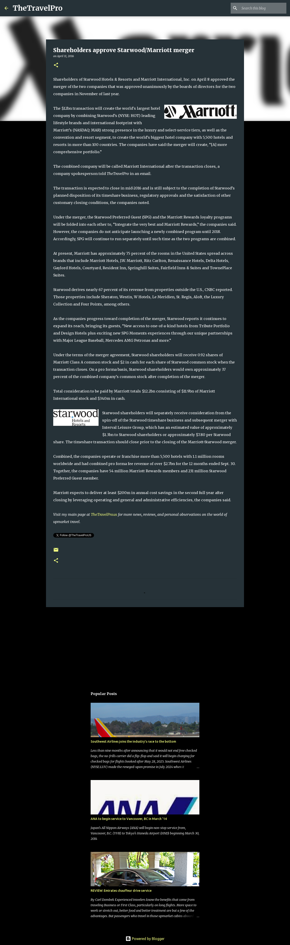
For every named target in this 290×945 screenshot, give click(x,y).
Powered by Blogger (145, 939)
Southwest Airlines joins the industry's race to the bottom (133, 741)
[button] (56, 65)
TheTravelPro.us (104, 514)
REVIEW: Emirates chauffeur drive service (121, 890)
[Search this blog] (262, 8)
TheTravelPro (38, 8)
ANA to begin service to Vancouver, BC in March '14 (129, 819)
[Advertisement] (145, 645)
